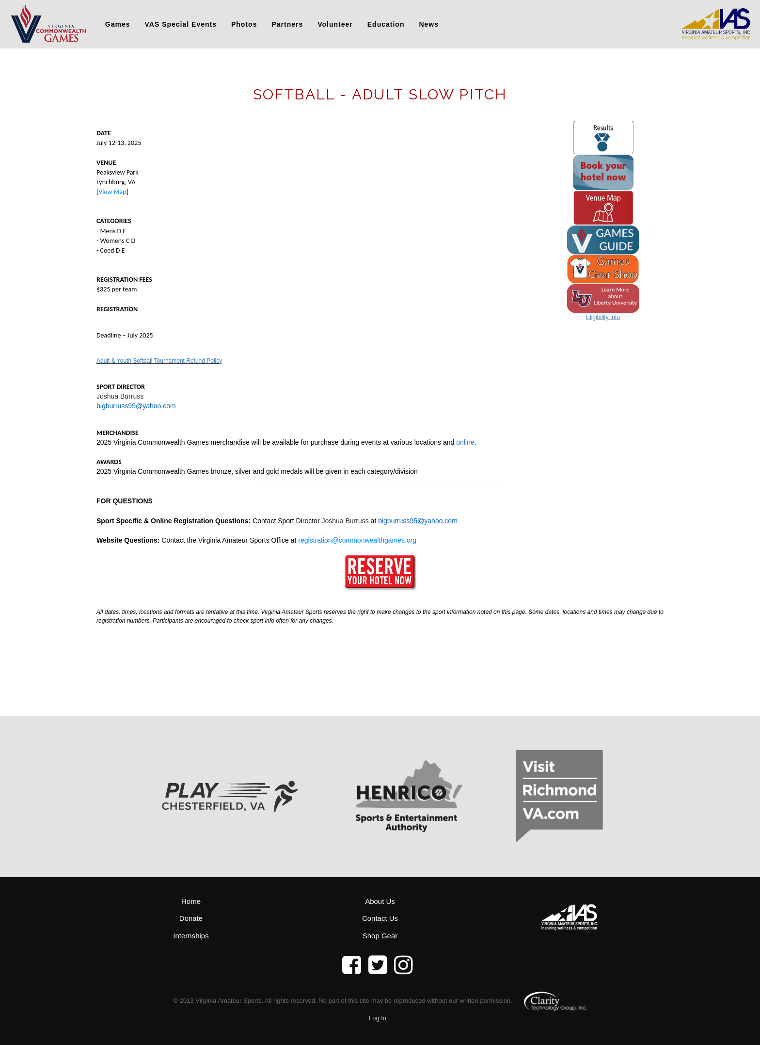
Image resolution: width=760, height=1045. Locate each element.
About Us (380, 901)
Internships (190, 936)
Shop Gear (380, 936)
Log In (377, 1018)
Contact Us (380, 918)
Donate (191, 918)
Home (191, 901)
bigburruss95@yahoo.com (136, 406)
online (465, 442)
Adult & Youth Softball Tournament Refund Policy (159, 360)
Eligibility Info (603, 317)
